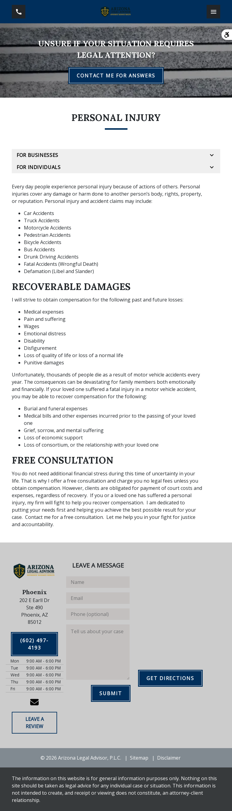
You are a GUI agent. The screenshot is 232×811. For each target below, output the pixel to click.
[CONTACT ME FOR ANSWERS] (116, 75)
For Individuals (39, 167)
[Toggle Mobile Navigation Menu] (213, 11)
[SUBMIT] (111, 693)
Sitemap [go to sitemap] (139, 757)
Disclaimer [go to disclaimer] (169, 757)
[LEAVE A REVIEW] (34, 723)
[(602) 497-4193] (34, 644)
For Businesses (37, 155)
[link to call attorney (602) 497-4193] (18, 11)
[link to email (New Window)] (34, 702)
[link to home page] (116, 11)
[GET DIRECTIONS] (170, 678)
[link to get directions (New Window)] (34, 611)
